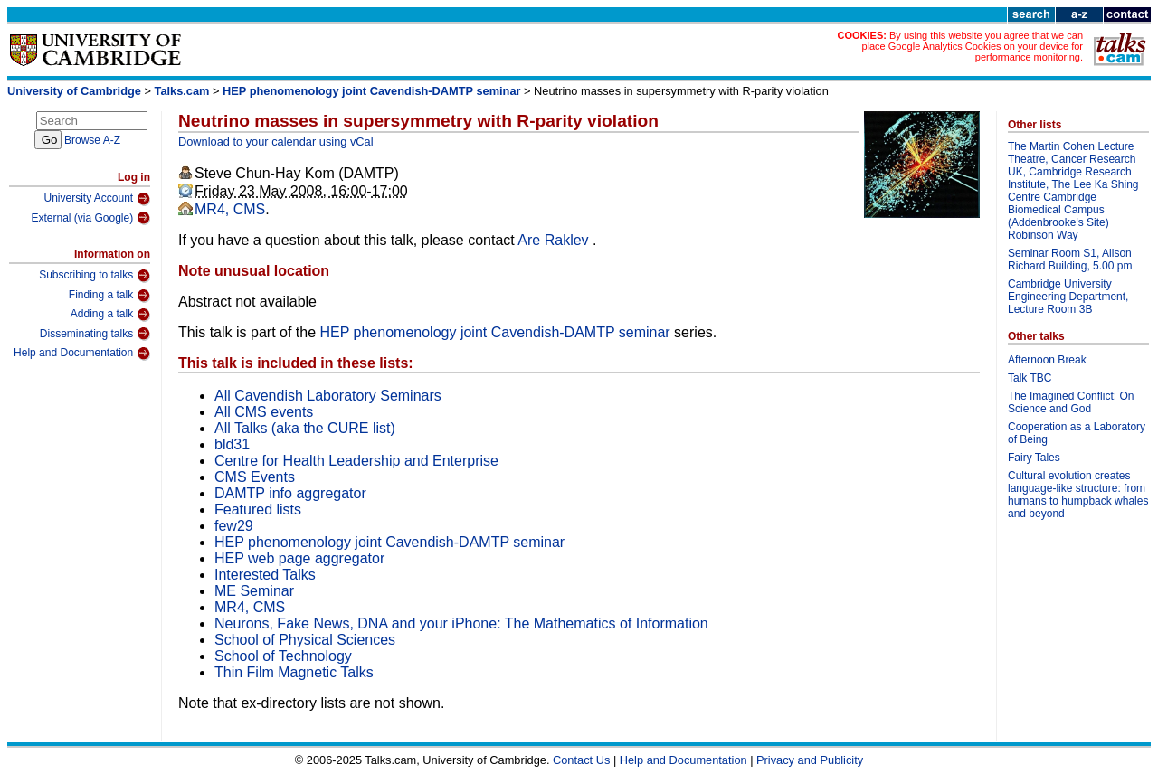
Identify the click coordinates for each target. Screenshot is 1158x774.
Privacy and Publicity (809, 760)
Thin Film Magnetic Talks (294, 672)
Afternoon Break (1047, 360)
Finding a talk (109, 295)
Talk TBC (1029, 378)
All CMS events (263, 412)
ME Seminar (254, 591)
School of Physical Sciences (304, 639)
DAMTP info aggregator (290, 493)
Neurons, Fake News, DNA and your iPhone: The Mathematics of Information (461, 623)
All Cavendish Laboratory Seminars (327, 395)
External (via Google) (90, 218)
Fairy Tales (1034, 457)
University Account (96, 199)
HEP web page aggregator (299, 558)
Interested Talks (265, 574)
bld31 (232, 444)
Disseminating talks (95, 333)
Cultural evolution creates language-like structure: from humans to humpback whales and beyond (1078, 494)
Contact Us (581, 760)
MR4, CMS (230, 209)
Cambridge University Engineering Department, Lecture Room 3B (1068, 297)
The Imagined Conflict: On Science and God (1071, 402)
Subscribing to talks (94, 276)
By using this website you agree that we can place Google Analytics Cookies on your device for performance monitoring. (972, 46)
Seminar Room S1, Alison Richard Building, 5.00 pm (1070, 259)
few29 (233, 525)
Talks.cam (182, 91)
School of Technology (283, 656)
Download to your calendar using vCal (276, 141)
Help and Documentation (82, 353)
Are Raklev (555, 240)
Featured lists (257, 509)
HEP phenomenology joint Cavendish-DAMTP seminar (371, 91)
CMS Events (254, 477)
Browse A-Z (92, 140)
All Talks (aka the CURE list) (304, 428)
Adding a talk (110, 314)
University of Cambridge (74, 91)
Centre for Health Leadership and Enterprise (356, 460)
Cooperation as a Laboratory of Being (1076, 433)
